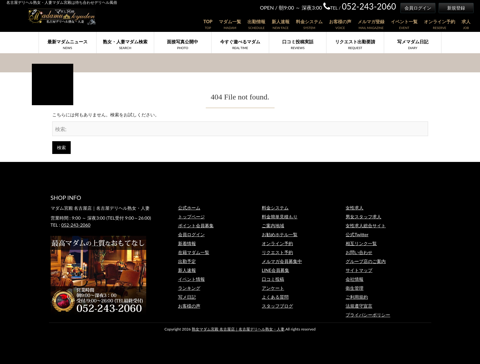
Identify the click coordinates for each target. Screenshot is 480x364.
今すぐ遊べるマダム (240, 44)
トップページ (191, 216)
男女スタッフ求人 (363, 216)
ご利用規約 (357, 297)
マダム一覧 (230, 21)
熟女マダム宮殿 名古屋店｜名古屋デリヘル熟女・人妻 (238, 329)
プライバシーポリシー (368, 314)
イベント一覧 (404, 21)
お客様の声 (340, 21)
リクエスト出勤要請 (355, 44)
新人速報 (281, 21)
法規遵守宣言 (359, 306)
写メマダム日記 (412, 44)
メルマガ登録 (371, 21)
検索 (61, 147)
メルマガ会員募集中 (282, 261)
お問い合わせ (359, 252)
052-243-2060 (75, 225)
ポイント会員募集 (196, 225)
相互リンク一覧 (361, 243)
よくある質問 (275, 297)
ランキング (189, 288)
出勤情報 (256, 21)
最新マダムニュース (67, 44)
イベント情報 (191, 279)
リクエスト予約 (277, 252)
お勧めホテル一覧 (279, 234)
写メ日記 (187, 297)
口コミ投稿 (273, 279)
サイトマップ (359, 270)
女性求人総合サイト (366, 225)
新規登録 (456, 8)
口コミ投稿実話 (297, 44)
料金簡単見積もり (279, 216)
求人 (466, 21)
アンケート (273, 288)
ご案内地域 (273, 225)
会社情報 (354, 279)
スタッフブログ (277, 306)
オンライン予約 (439, 21)
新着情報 (187, 243)
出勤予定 (187, 261)
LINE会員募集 (275, 270)
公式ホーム (189, 207)
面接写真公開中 (182, 44)
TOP (207, 21)
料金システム (309, 21)
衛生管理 (354, 288)
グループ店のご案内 (366, 261)
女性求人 (354, 207)
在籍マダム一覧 (193, 252)
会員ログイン (418, 8)
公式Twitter (357, 234)
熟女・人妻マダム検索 (125, 44)
